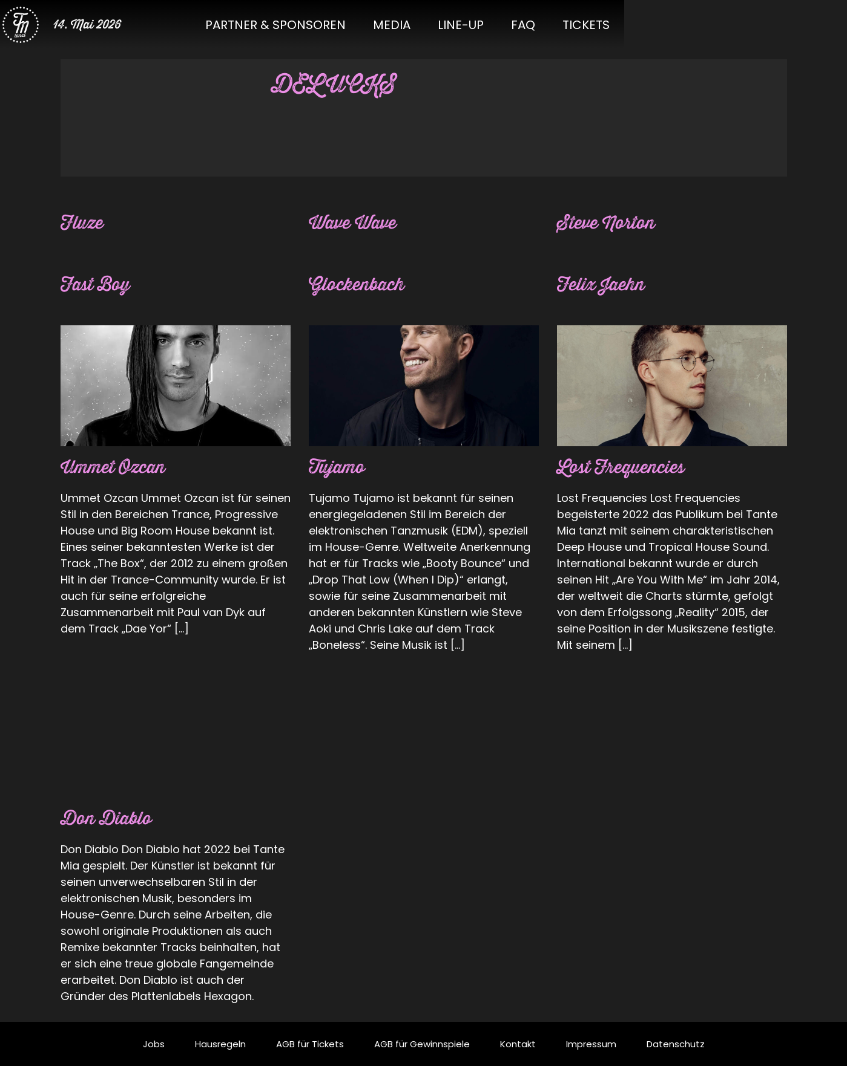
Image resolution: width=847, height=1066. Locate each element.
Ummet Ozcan (116, 467)
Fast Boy (97, 285)
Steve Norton (609, 223)
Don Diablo (108, 819)
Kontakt (518, 1044)
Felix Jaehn (603, 285)
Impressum (591, 1044)
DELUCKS (338, 84)
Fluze (83, 223)
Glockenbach (359, 285)
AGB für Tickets (310, 1044)
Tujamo (338, 467)
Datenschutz (676, 1044)
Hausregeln (220, 1044)
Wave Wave (355, 223)
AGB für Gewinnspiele (422, 1044)
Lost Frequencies (624, 467)
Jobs (154, 1044)
